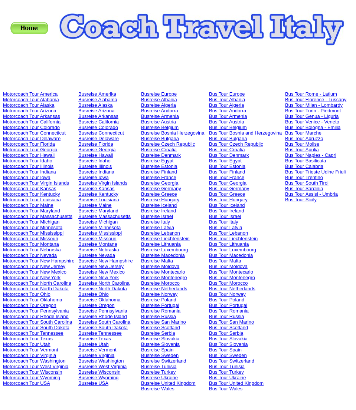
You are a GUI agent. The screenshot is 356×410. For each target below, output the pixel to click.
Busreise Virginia (96, 355)
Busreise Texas (94, 338)
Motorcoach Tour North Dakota (36, 288)
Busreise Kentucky (98, 194)
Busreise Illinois (95, 166)
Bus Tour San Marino (231, 322)
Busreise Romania (160, 311)
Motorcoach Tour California (32, 122)
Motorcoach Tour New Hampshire (39, 261)
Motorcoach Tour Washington (34, 361)
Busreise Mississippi (100, 233)
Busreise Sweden (160, 355)
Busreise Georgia (96, 149)
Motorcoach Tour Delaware (32, 138)
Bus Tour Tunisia (227, 366)
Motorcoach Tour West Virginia (35, 366)
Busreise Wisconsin (99, 372)
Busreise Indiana (96, 172)
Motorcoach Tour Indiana (29, 172)
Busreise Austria (158, 122)
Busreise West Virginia (102, 366)
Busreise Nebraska (98, 249)
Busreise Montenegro (164, 277)
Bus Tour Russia (226, 316)
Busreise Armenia (160, 116)
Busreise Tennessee (100, 333)
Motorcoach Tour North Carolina (37, 283)
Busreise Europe (159, 94)
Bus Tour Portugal (228, 305)
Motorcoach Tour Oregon (29, 305)
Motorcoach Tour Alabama (31, 99)
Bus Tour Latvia (225, 227)
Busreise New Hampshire (105, 261)
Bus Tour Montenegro (232, 277)
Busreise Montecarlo (163, 272)
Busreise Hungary (160, 199)
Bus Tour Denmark (229, 155)
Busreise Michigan (98, 222)
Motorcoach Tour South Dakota (36, 327)
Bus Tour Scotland (228, 327)
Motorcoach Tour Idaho (27, 160)
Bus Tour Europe (227, 94)
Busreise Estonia (159, 166)
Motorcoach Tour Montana (31, 244)
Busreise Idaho (94, 160)
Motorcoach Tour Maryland (31, 211)
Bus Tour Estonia (227, 166)
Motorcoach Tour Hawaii (29, 155)
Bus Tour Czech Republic (236, 144)
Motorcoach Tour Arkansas (31, 116)
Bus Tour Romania (229, 311)
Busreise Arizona (96, 110)
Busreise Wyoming (98, 377)
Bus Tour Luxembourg (232, 249)
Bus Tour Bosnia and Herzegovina (245, 133)
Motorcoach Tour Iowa (26, 177)
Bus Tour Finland (227, 172)
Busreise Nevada (96, 255)
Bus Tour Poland (226, 299)
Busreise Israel (157, 216)
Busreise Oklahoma (99, 299)
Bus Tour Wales (225, 388)
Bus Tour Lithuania (229, 244)
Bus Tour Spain (225, 350)
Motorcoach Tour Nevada (30, 255)
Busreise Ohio (93, 294)
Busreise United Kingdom (168, 383)
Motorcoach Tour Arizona (29, 110)
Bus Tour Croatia (227, 149)
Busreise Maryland (98, 211)
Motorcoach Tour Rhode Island (36, 316)
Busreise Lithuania (161, 244)
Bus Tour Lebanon (228, 233)
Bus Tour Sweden (228, 355)
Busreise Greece (159, 194)
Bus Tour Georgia (227, 183)
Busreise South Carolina (104, 322)
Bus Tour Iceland (227, 205)
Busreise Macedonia (163, 255)
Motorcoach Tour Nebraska (32, 249)
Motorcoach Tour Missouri (30, 238)
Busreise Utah (93, 344)
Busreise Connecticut (101, 133)
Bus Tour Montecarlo (231, 272)
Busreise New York (98, 277)
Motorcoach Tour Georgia (30, 149)
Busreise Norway (159, 294)
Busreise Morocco (160, 283)
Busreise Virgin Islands (102, 183)
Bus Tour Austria (226, 122)
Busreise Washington (101, 361)
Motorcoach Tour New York (32, 277)
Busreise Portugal (160, 305)
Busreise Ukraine (159, 377)
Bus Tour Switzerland (231, 361)
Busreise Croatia (159, 149)
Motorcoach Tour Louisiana (32, 199)
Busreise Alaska (95, 105)
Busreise (97, 94)
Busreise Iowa (93, 177)
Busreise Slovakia (160, 338)
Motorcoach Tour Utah (26, 344)
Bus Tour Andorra (227, 110)
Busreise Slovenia (160, 344)
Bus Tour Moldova (228, 266)
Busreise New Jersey (101, 266)
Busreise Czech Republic (168, 144)
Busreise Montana (97, 244)
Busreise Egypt (157, 160)
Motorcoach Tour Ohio (26, 294)
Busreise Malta (157, 261)
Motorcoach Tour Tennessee (33, 333)
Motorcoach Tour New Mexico (34, 272)
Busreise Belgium (160, 127)
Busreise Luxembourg (164, 249)
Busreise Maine (95, 205)
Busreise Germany (161, 188)
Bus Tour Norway (227, 294)
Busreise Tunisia (158, 366)
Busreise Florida (95, 144)
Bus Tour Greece (227, 194)
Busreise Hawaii (95, 155)
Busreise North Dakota (102, 288)
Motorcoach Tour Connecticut (34, 133)
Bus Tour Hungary (228, 199)
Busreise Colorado (98, 127)
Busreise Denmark (161, 155)
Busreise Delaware (98, 138)
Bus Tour (311, 94)
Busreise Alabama (97, 99)
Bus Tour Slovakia (228, 338)
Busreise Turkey (158, 372)
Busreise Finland (159, 172)
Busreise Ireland (158, 211)
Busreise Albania (159, 99)
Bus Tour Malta (225, 261)
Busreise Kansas (96, 188)
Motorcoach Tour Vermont (30, 350)
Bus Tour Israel (225, 216)
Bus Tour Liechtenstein (233, 238)
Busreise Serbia (158, 333)
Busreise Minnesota (99, 227)
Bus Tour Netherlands (232, 288)
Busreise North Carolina (104, 283)
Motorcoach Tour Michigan (31, 222)
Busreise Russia (158, 316)
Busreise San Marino (163, 322)
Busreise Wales (157, 388)
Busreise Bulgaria (160, 138)
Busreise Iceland (159, 205)
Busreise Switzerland (163, 361)
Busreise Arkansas (98, 116)
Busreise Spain (157, 350)
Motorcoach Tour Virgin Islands (36, 183)
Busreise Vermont (97, 350)
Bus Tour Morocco (228, 283)
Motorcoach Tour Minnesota (32, 227)
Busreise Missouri (97, 238)
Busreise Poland (158, 299)
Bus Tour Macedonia (231, 255)
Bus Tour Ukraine (227, 377)
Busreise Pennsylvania (102, 311)
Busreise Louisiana (98, 199)
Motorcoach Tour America (30, 94)
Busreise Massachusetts (104, 216)
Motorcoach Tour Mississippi (33, 233)
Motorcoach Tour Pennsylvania (36, 311)
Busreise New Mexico (101, 272)
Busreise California (98, 122)
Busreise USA (93, 383)
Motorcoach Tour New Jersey (34, 266)
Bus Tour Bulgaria (228, 138)
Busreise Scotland (160, 327)
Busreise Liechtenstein (165, 238)
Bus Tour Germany (229, 188)
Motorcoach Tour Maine (28, 205)
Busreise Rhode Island (102, 316)
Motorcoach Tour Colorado (31, 127)
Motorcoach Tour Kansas (29, 188)
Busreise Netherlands (164, 288)
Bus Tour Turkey (226, 372)
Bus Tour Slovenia (228, 344)
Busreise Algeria (158, 105)
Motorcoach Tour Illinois (28, 166)
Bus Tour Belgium (228, 127)
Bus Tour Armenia (228, 116)
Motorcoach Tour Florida (29, 144)
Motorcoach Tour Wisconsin (32, 372)
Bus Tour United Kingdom (236, 383)
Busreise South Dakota (103, 327)
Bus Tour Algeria (226, 105)
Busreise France (158, 177)
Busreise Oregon (96, 305)
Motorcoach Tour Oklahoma (32, 299)
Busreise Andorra (159, 110)
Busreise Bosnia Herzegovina (173, 133)
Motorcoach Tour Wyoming (31, 377)
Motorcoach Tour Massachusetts (37, 216)
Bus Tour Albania (227, 99)
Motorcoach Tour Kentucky (31, 194)
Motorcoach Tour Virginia (29, 355)
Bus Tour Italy (223, 222)
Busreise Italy (155, 222)
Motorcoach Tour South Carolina (37, 322)
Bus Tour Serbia (226, 333)
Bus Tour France (226, 177)
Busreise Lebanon (160, 233)
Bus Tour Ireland (226, 211)
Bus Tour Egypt (225, 160)
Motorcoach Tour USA (26, 383)
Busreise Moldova (160, 266)
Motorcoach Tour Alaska (29, 105)
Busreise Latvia (157, 227)
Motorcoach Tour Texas (28, 338)
